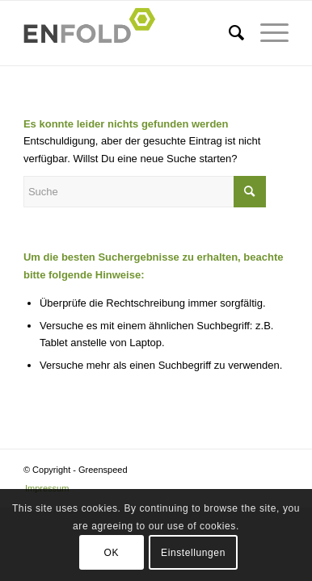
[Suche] (228, 33)
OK (112, 552)
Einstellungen (193, 552)
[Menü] (266, 33)
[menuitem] (228, 33)
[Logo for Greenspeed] (129, 33)
